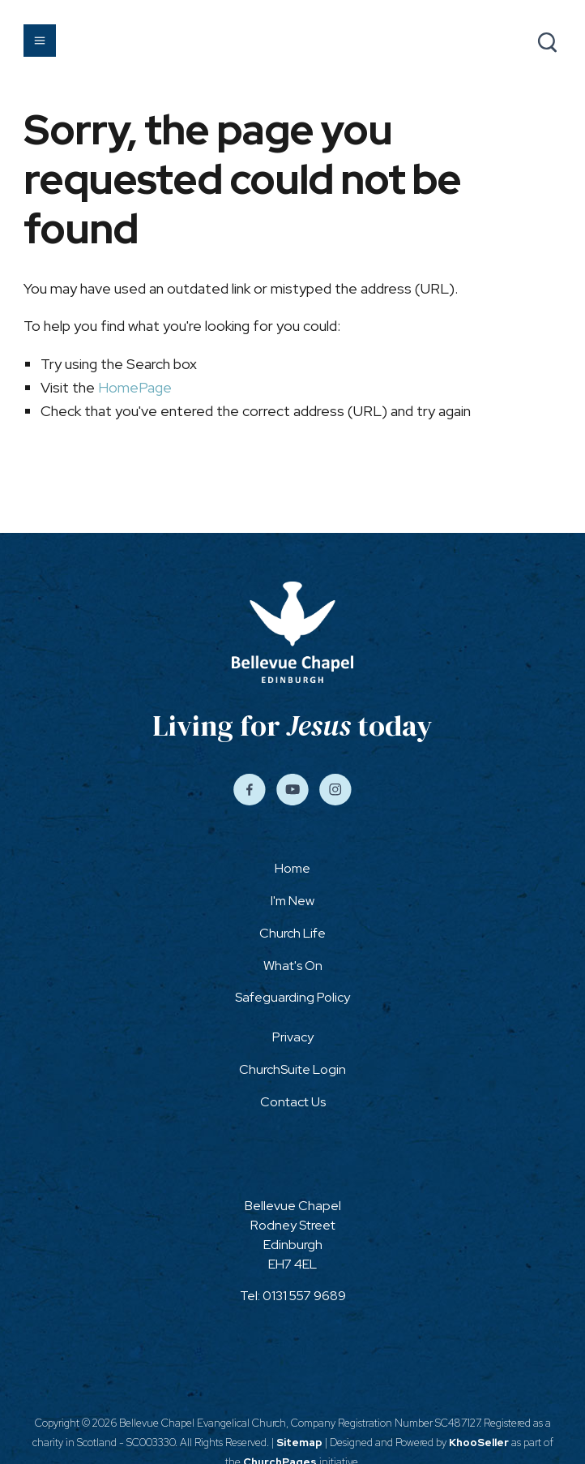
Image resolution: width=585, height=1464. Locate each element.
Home (292, 868)
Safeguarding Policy (292, 997)
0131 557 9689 (304, 1295)
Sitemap (299, 1442)
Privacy (293, 1036)
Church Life (292, 933)
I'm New (292, 900)
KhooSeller (479, 1442)
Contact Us (293, 1101)
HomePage (135, 387)
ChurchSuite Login (292, 1069)
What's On (292, 965)
